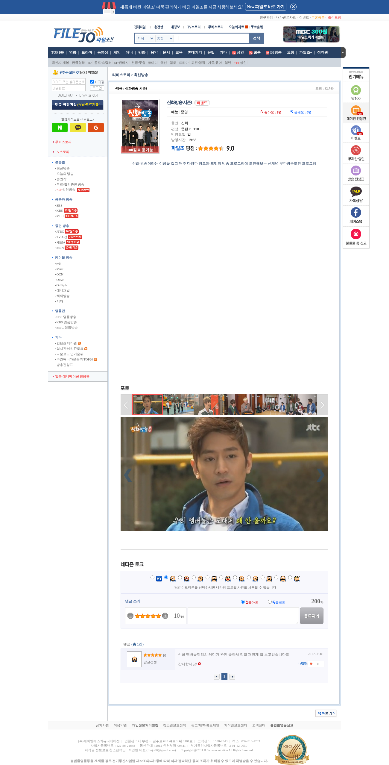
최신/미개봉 (60, 62)
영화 (72, 52)
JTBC (59, 231)
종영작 (60, 179)
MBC (59, 216)
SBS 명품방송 (65, 317)
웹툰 (257, 52)
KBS (59, 210)
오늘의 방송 (64, 173)
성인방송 (65, 189)
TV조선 (61, 237)
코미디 (153, 62)
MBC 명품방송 (66, 327)
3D (90, 62)
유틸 (211, 52)
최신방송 (62, 168)
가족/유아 (215, 62)
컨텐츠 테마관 (66, 343)
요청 (290, 52)
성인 (240, 52)
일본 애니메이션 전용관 (71, 376)
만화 (141, 52)
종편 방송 (62, 226)
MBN (59, 247)
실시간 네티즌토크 (69, 348)
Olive (59, 279)
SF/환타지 (121, 62)
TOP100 (57, 52)
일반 (228, 62)
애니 (129, 52)
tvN (58, 263)
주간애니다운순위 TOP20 (74, 359)
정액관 (322, 52)
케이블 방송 (63, 257)
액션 (163, 62)
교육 (179, 52)
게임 (117, 52)
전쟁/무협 (138, 62)
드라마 (86, 52)
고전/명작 (198, 62)
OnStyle (61, 285)
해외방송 (62, 296)
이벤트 (304, 17)
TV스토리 (61, 152)
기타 (223, 52)
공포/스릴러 (103, 62)
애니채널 (62, 290)
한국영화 (78, 62)
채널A (60, 242)
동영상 (102, 52)
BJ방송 (276, 52)
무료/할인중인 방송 (70, 184)
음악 (154, 52)
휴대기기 (195, 52)
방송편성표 (64, 364)
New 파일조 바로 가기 (265, 6)
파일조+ (305, 52)
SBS (58, 205)
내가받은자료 (286, 17)
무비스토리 (62, 142)
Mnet (59, 269)
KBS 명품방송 (66, 322)
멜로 (173, 62)
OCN (59, 274)
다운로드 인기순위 (69, 354)
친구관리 (266, 17)
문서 (166, 52)
